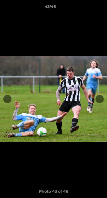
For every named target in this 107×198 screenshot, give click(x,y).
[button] (87, 8)
